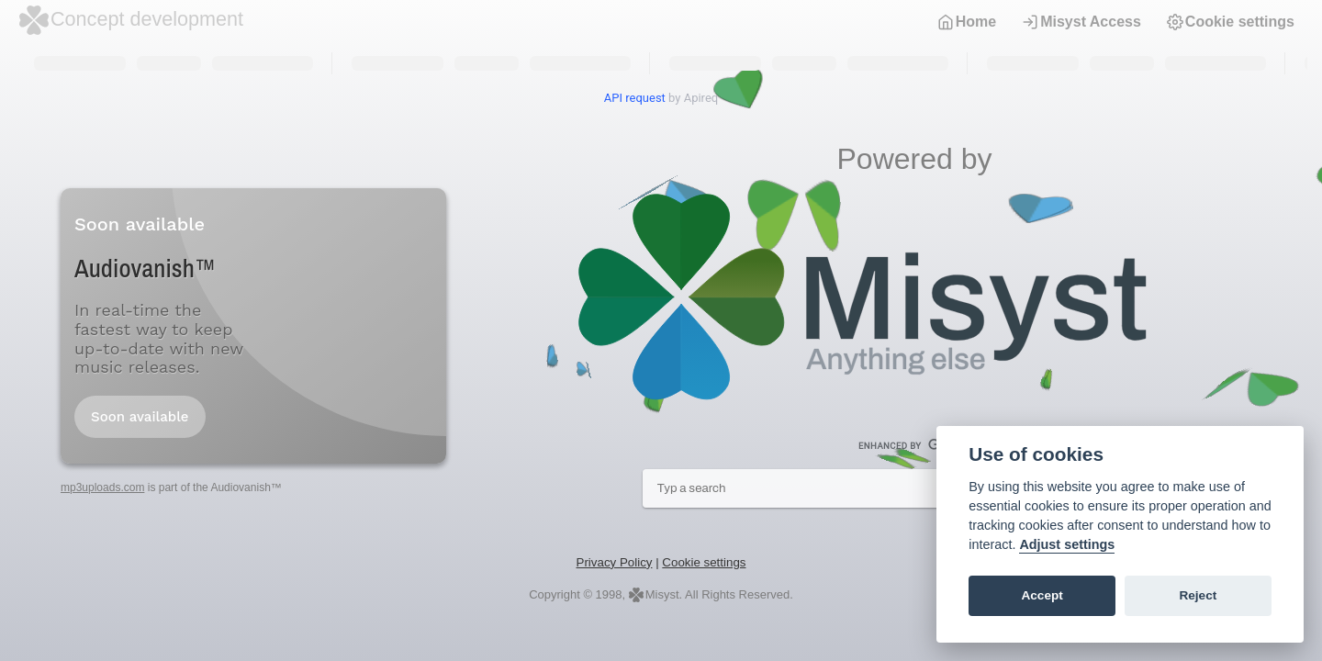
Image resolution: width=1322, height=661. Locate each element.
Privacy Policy (615, 562)
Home (966, 22)
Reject (1197, 595)
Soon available (140, 417)
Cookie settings (1230, 22)
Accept (1041, 595)
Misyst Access (1081, 22)
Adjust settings (1067, 544)
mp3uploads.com (102, 487)
